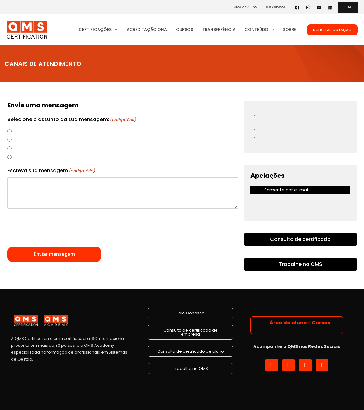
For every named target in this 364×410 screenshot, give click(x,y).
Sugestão (23, 139)
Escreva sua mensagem (51, 171)
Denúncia (22, 131)
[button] (348, 7)
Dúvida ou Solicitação (35, 148)
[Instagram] (308, 7)
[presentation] (54, 228)
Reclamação (25, 156)
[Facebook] (297, 7)
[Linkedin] (330, 7)
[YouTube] (319, 7)
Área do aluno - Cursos (299, 322)
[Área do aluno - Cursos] (261, 325)
